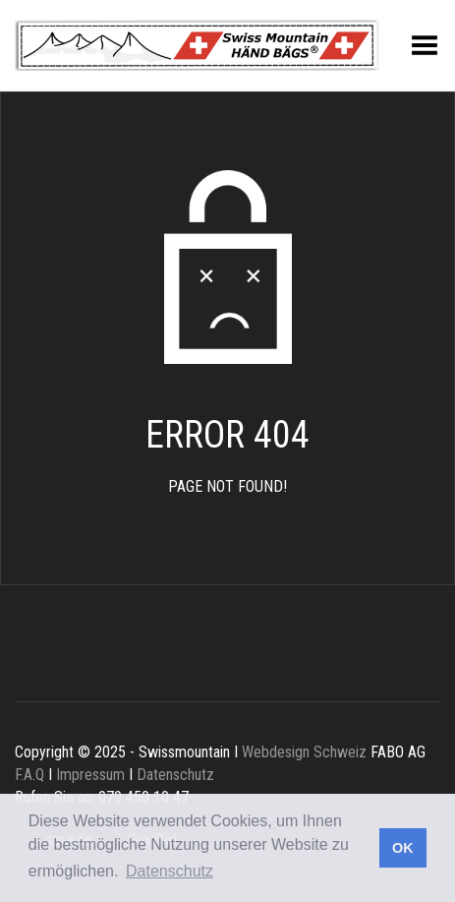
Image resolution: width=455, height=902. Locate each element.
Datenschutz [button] (169, 871)
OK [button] (403, 848)
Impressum (90, 774)
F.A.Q (29, 774)
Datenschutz (175, 774)
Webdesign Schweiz (304, 752)
